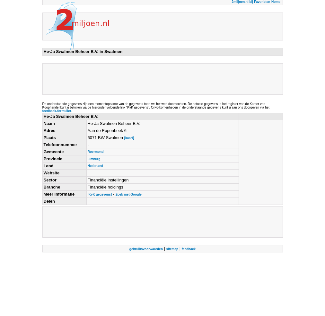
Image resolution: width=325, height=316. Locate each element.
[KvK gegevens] (100, 194)
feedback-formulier (56, 111)
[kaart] (129, 138)
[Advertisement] (160, 79)
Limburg (94, 159)
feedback (189, 249)
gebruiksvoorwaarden (146, 249)
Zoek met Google (129, 194)
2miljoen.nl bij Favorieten (251, 2)
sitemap (172, 249)
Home (275, 2)
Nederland (95, 166)
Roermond (96, 152)
